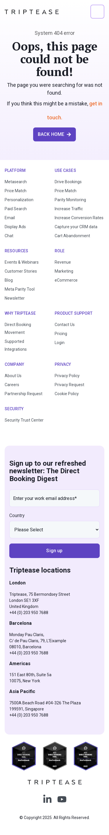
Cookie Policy (67, 393)
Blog (9, 280)
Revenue (63, 262)
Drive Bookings (68, 181)
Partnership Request (23, 393)
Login (60, 342)
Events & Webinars (22, 262)
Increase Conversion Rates (79, 217)
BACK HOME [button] (54, 134)
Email (10, 217)
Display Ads (15, 226)
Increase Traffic (69, 208)
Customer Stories (21, 271)
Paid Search (16, 208)
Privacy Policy (67, 375)
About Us (13, 375)
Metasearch (16, 181)
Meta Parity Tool (20, 289)
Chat (9, 235)
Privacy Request (69, 384)
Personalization (19, 199)
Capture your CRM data (76, 226)
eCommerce (66, 280)
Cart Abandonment (72, 235)
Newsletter (15, 298)
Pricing (61, 333)
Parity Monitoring (70, 199)
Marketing (64, 271)
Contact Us (65, 324)
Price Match (15, 190)
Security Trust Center (24, 420)
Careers (12, 384)
